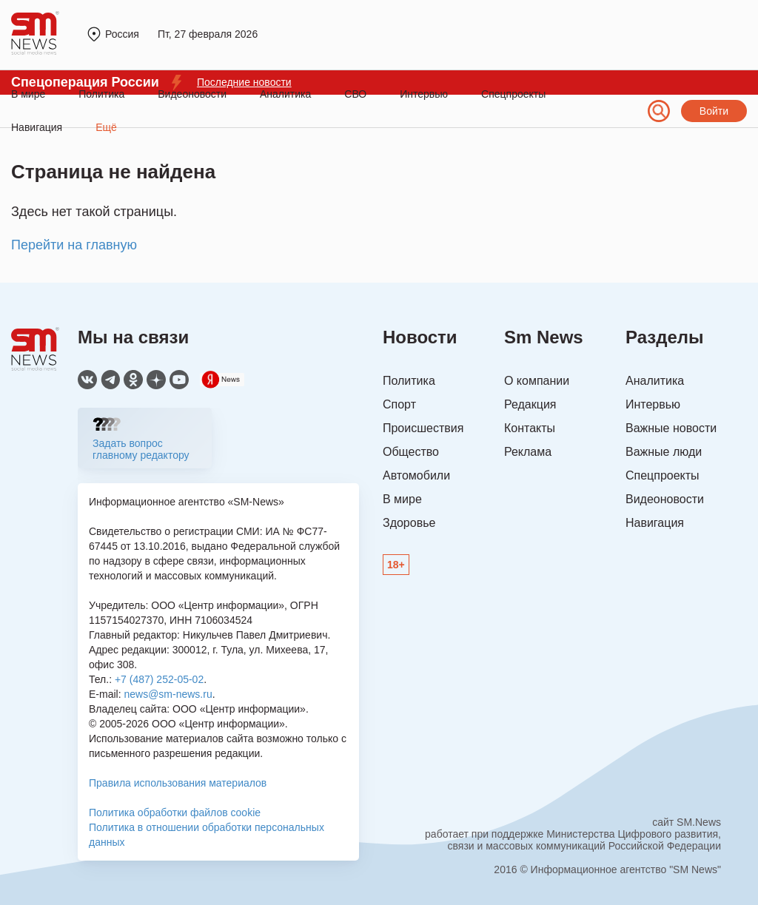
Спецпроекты (513, 94)
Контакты (529, 428)
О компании (536, 380)
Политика (101, 94)
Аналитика (285, 94)
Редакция (530, 404)
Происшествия (423, 428)
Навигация (654, 523)
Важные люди (663, 451)
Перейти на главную (74, 245)
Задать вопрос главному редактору (141, 449)
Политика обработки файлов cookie (175, 812)
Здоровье (409, 523)
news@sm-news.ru (168, 694)
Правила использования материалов (177, 783)
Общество (411, 451)
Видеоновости (192, 94)
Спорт (399, 404)
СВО (355, 94)
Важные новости (671, 428)
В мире (28, 94)
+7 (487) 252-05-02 (159, 679)
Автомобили (416, 475)
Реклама (527, 451)
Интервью (424, 94)
